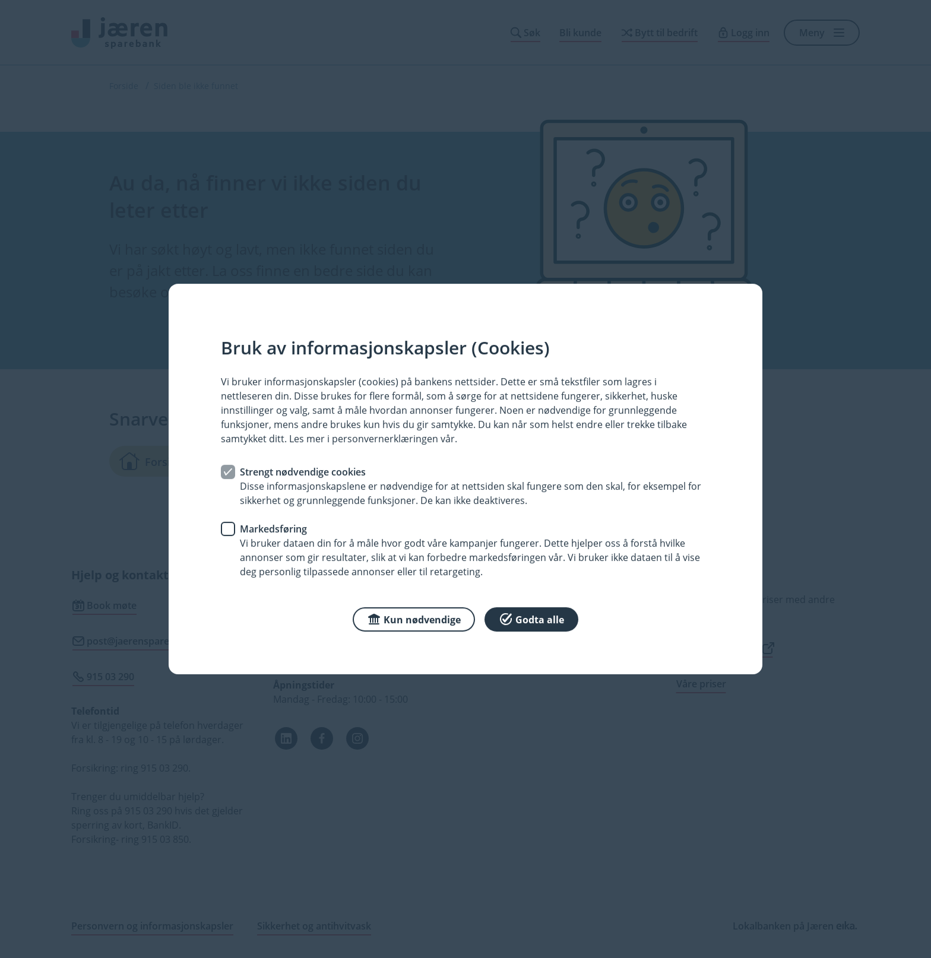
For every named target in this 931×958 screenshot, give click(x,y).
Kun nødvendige (414, 618)
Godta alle (531, 618)
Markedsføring (273, 528)
